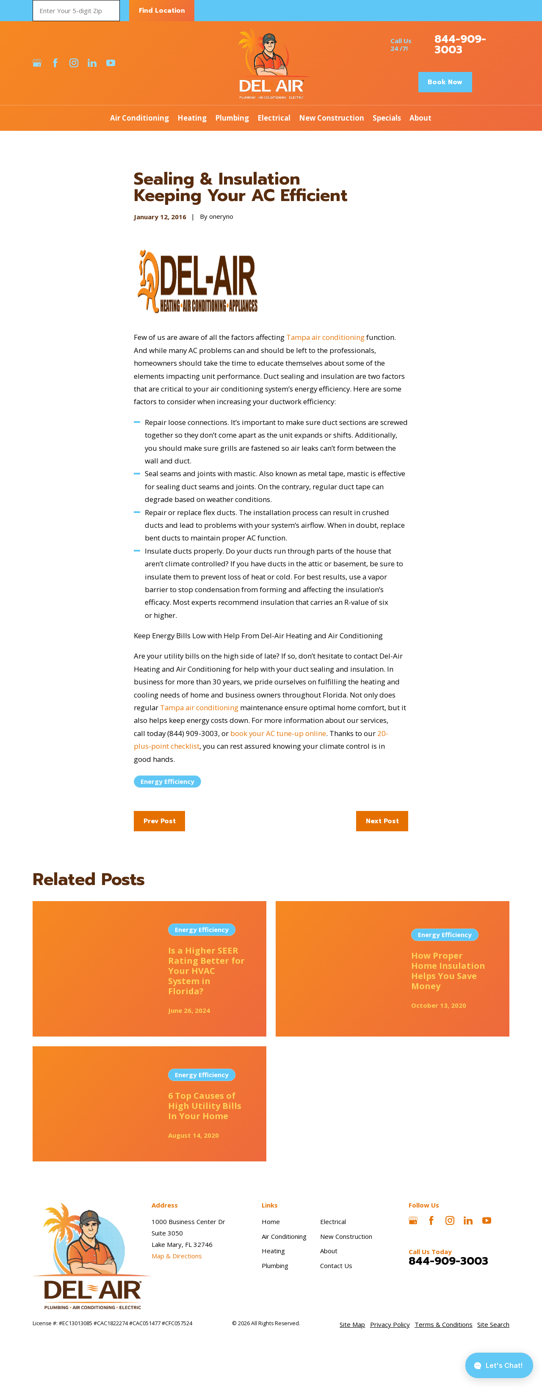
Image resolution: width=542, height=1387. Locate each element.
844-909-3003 (460, 44)
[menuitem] (352, 1324)
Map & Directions (177, 1256)
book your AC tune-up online (278, 733)
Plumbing (275, 1265)
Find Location (162, 10)
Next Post (382, 821)
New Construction (346, 1236)
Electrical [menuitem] (273, 118)
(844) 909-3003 (192, 733)
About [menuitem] (420, 118)
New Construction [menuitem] (331, 118)
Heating (273, 1250)
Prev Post (160, 821)
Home (271, 1221)
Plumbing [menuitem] (232, 118)
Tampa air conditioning (325, 337)
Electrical (333, 1221)
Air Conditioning (284, 1236)
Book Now (445, 82)
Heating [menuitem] (192, 118)
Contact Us (336, 1265)
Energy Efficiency (167, 781)
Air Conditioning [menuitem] (139, 118)
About (328, 1250)
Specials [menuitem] (387, 118)
